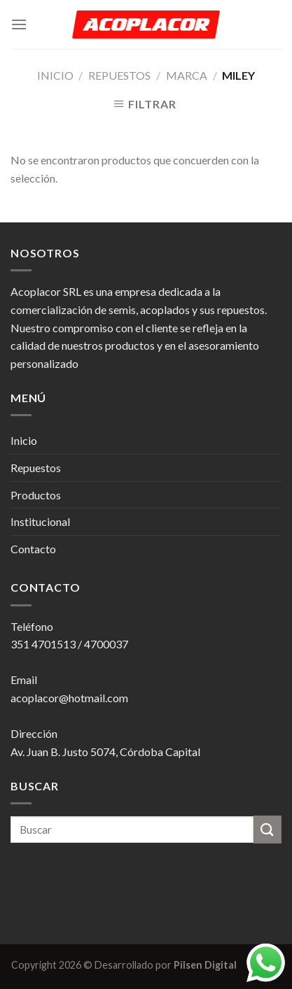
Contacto (33, 548)
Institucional (40, 521)
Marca (186, 75)
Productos (36, 494)
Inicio (55, 75)
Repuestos (119, 75)
